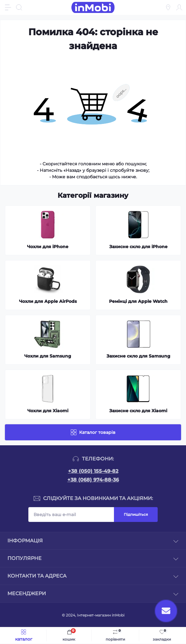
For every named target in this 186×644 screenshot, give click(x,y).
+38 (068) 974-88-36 (93, 480)
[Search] (19, 7)
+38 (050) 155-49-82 (93, 471)
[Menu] (8, 7)
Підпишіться (136, 514)
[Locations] (168, 7)
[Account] (179, 7)
